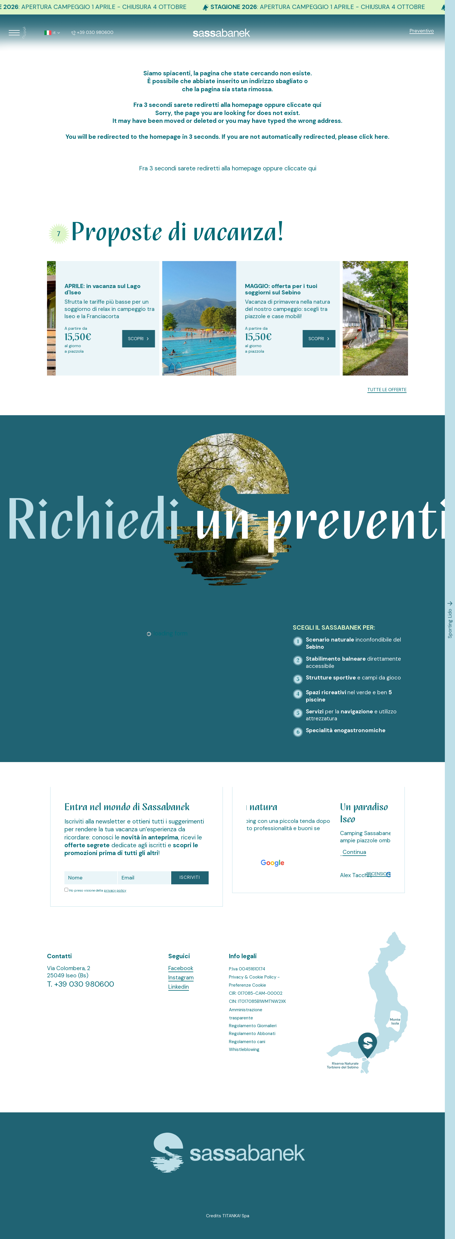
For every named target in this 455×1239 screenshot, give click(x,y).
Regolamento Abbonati (252, 1033)
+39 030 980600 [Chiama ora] (92, 32)
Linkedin (178, 986)
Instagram (181, 977)
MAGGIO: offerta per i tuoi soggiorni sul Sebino (348, 289)
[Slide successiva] (65, 387)
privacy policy (115, 890)
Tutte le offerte (387, 390)
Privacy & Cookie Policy (252, 977)
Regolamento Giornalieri (253, 1026)
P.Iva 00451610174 (247, 969)
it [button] (52, 32)
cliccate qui (304, 105)
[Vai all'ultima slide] (53, 387)
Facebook (180, 968)
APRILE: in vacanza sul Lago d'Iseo (169, 289)
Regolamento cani (247, 1042)
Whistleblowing (244, 1049)
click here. (374, 137)
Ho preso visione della (97, 890)
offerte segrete (87, 845)
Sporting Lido (450, 619)
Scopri (205, 339)
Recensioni (378, 874)
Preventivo (421, 31)
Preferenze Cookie (247, 985)
